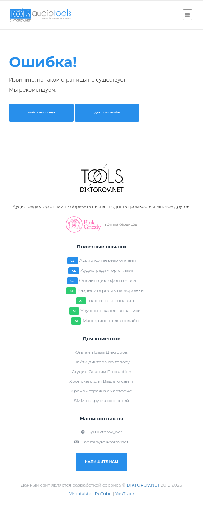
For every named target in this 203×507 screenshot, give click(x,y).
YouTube (124, 493)
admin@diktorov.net (101, 442)
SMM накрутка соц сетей (101, 400)
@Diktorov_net (101, 431)
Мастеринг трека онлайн (111, 320)
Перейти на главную (41, 112)
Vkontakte (80, 493)
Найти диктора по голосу (101, 361)
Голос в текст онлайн (110, 300)
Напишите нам (101, 462)
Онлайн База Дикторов (101, 352)
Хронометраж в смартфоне (101, 391)
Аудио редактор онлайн (107, 270)
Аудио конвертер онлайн (107, 260)
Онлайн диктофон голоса (107, 280)
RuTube (103, 493)
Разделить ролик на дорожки (111, 290)
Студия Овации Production (101, 371)
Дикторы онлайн (107, 112)
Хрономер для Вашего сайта (101, 381)
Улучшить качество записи (110, 310)
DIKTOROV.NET (143, 485)
